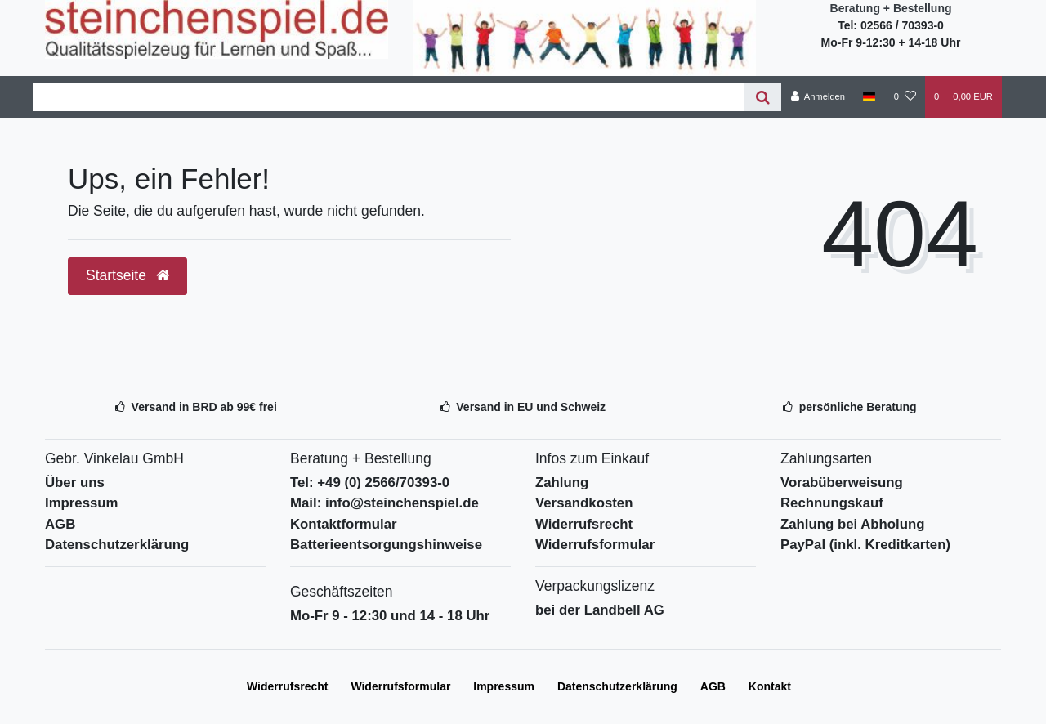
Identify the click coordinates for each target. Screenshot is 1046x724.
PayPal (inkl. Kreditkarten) (865, 544)
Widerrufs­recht (287, 686)
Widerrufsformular (595, 544)
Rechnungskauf (831, 503)
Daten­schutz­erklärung (617, 686)
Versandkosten (584, 503)
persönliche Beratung (858, 406)
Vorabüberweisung (841, 482)
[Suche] (762, 97)
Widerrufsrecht (584, 524)
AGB (60, 524)
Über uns (75, 482)
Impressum (81, 503)
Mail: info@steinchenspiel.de (384, 503)
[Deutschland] (869, 96)
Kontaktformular (343, 524)
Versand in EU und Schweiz (531, 406)
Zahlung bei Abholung (852, 524)
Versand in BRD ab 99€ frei (204, 406)
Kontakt (770, 686)
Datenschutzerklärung (117, 544)
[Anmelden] (817, 96)
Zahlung (561, 482)
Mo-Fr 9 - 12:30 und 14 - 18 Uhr (389, 615)
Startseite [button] (127, 275)
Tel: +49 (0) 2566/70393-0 (369, 482)
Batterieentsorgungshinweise (386, 544)
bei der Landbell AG (599, 610)
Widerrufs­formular (400, 686)
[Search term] (388, 97)
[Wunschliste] (905, 96)
